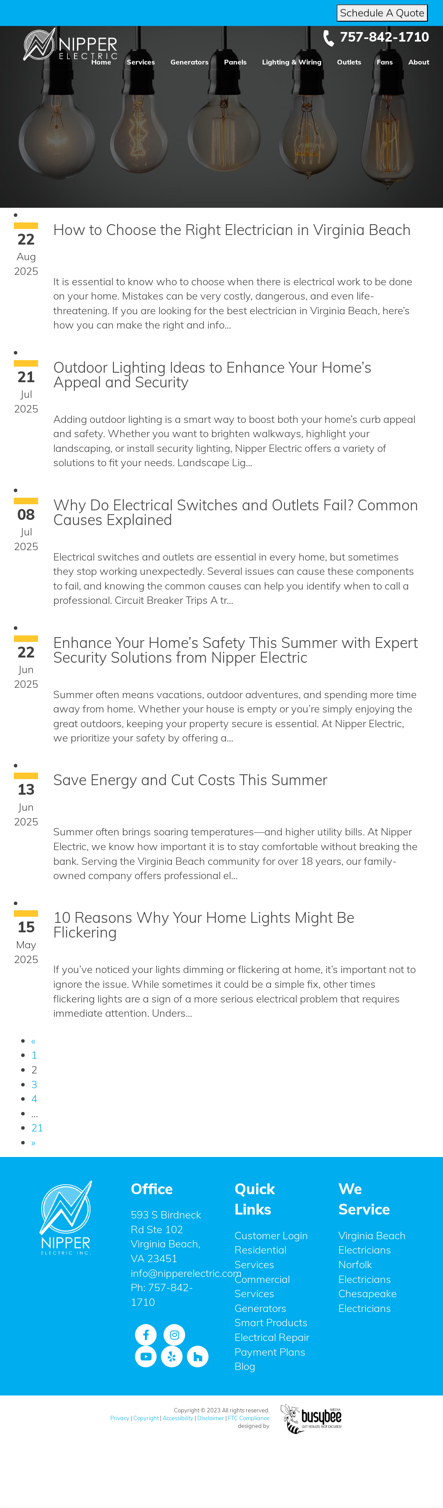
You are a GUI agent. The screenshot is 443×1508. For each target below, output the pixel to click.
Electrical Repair (271, 1337)
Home (101, 62)
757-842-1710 (375, 37)
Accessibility (178, 1418)
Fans (385, 62)
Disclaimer (210, 1418)
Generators (189, 62)
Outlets (349, 62)
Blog (244, 1366)
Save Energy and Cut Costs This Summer (190, 779)
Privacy (119, 1418)
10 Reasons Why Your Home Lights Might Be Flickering (203, 924)
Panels (235, 62)
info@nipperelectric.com (186, 1272)
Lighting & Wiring (291, 62)
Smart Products (271, 1322)
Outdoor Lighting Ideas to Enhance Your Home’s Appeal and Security (212, 374)
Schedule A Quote (382, 12)
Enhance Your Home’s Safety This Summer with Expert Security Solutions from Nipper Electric (235, 650)
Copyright (146, 1418)
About (418, 62)
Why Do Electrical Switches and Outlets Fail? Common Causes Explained (235, 512)
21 (37, 1127)
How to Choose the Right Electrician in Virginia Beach (232, 229)
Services (141, 62)
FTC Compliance (249, 1418)
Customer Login (271, 1235)
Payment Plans (269, 1351)
